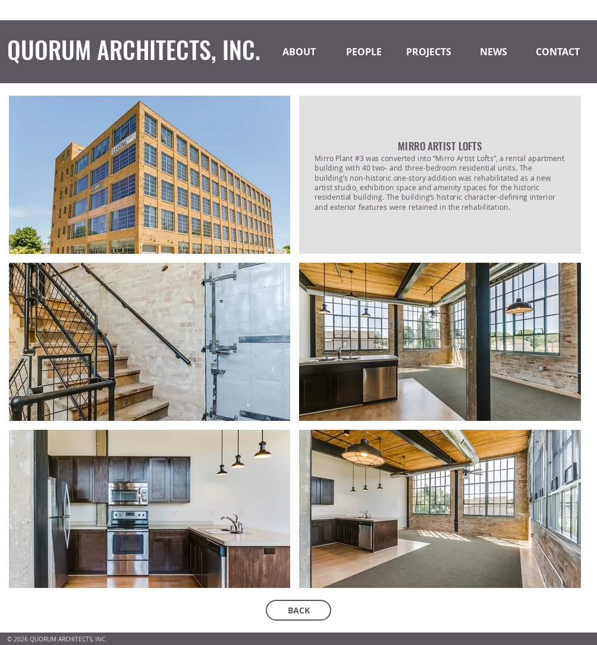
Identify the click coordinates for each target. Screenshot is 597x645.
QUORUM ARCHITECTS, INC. (133, 49)
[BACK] (298, 610)
